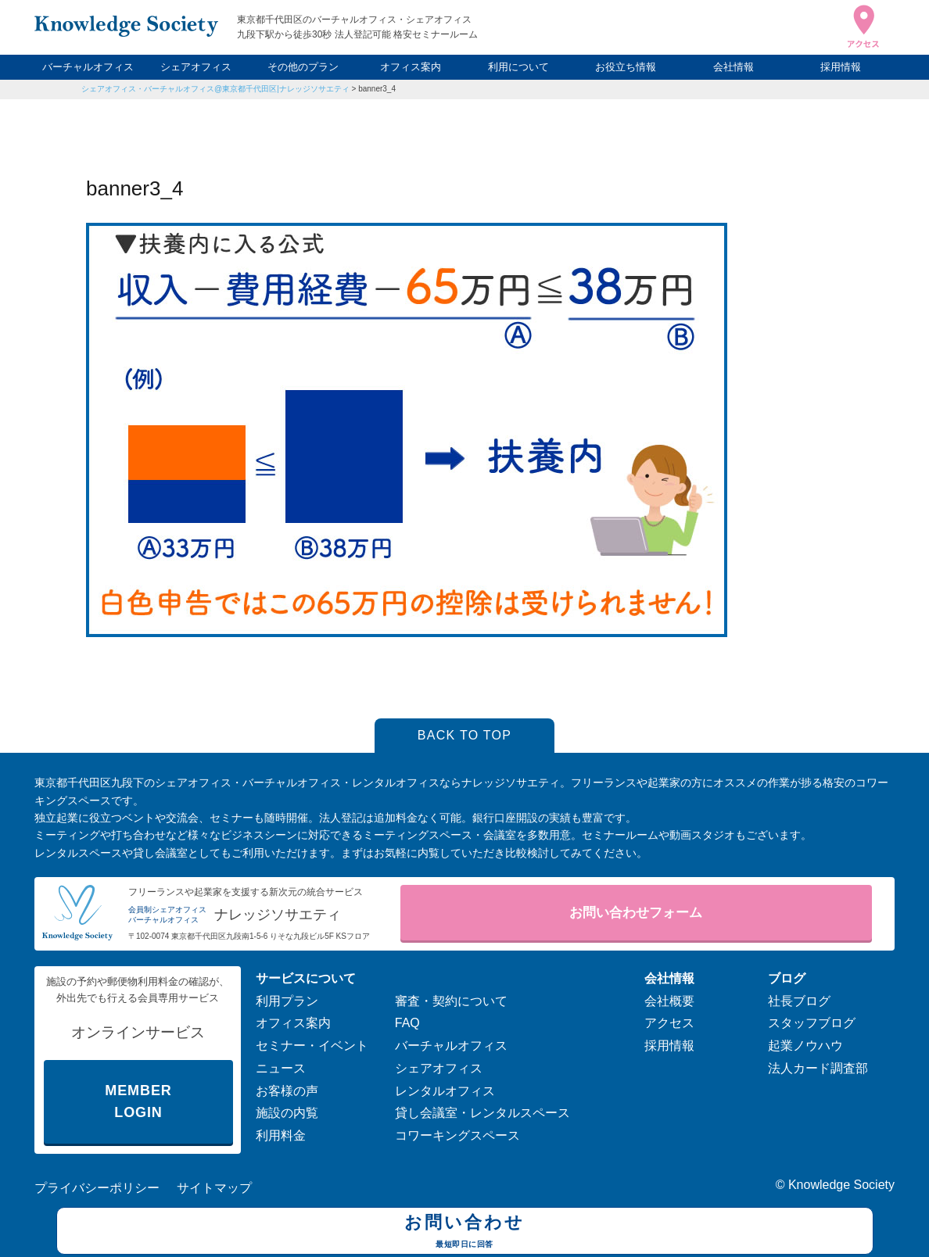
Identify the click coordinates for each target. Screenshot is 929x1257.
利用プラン (287, 1001)
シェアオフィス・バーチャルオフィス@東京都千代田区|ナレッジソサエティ (215, 88)
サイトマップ (214, 1187)
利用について (518, 67)
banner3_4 (377, 88)
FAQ (407, 1023)
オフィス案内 (410, 67)
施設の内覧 (287, 1112)
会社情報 (733, 67)
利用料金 (281, 1135)
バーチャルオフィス (88, 67)
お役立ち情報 (625, 67)
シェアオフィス (195, 67)
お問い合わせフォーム (635, 912)
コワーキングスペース (457, 1135)
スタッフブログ (811, 1023)
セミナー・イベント (312, 1045)
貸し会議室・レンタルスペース (482, 1112)
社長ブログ (799, 1001)
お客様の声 (287, 1091)
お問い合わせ (464, 1232)
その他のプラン (303, 67)
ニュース (281, 1068)
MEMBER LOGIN (138, 1102)
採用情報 (840, 67)
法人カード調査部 (818, 1068)
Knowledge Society (841, 1184)
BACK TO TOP (465, 735)
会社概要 (669, 1001)
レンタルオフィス (445, 1091)
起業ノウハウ (805, 1045)
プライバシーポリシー (97, 1187)
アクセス (669, 1023)
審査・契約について (451, 1001)
